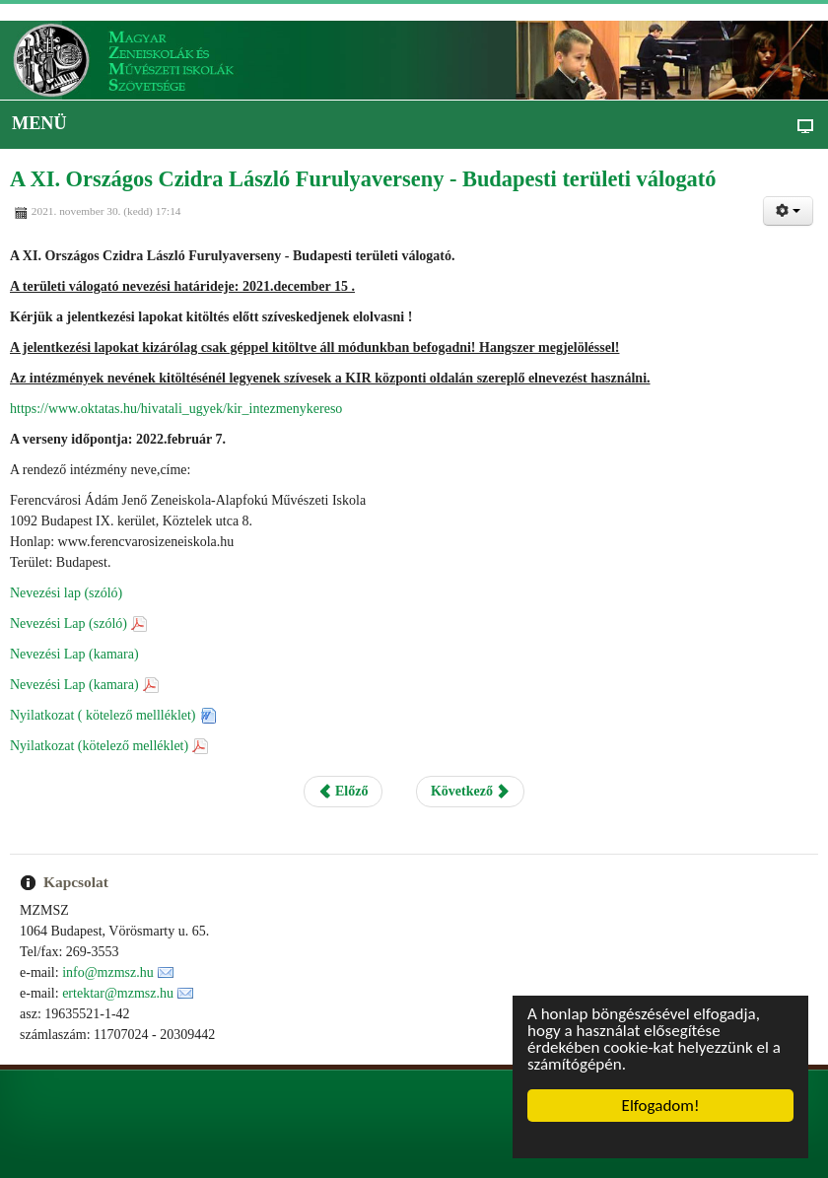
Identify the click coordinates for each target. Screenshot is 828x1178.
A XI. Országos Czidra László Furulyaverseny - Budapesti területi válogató (363, 179)
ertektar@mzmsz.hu (117, 993)
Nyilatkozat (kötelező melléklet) (99, 745)
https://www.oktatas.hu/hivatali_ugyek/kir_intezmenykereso (176, 408)
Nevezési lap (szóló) (66, 593)
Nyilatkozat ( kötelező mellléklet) (103, 715)
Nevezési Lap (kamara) (74, 654)
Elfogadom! (661, 1105)
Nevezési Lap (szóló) (68, 623)
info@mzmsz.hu (108, 972)
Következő (470, 791)
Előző (343, 791)
